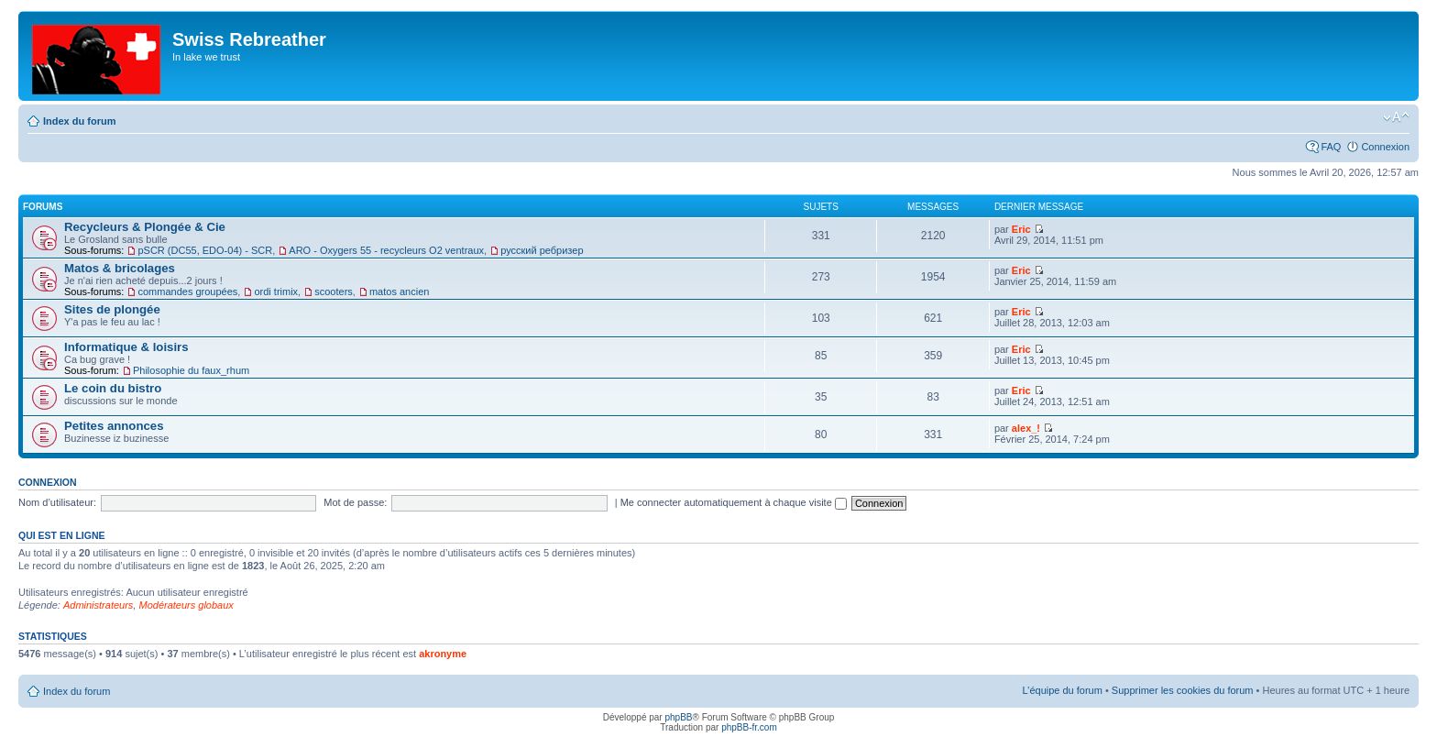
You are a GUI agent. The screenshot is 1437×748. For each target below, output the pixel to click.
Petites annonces (113, 426)
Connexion (1385, 146)
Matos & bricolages (119, 268)
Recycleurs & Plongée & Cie (144, 227)
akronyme (442, 653)
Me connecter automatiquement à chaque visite (733, 502)
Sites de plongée (112, 309)
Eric (1021, 229)
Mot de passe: (355, 502)
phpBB (678, 717)
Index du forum (79, 121)
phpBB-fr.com (749, 727)
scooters (333, 291)
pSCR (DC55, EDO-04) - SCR (204, 250)
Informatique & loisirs (126, 347)
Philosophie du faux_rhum (191, 370)
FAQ (1331, 146)
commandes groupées (187, 291)
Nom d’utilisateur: (57, 502)
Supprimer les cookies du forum (1183, 690)
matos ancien (399, 291)
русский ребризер (541, 250)
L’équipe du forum (1062, 690)
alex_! (1026, 428)
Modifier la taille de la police (1396, 117)
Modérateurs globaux (185, 605)
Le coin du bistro (112, 388)
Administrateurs (98, 605)
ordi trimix (276, 291)
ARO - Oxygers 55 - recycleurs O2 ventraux (386, 250)
